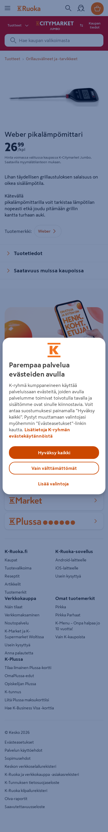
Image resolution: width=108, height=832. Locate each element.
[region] (54, 416)
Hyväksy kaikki (54, 452)
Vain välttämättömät (54, 468)
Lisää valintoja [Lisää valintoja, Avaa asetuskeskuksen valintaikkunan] (53, 483)
